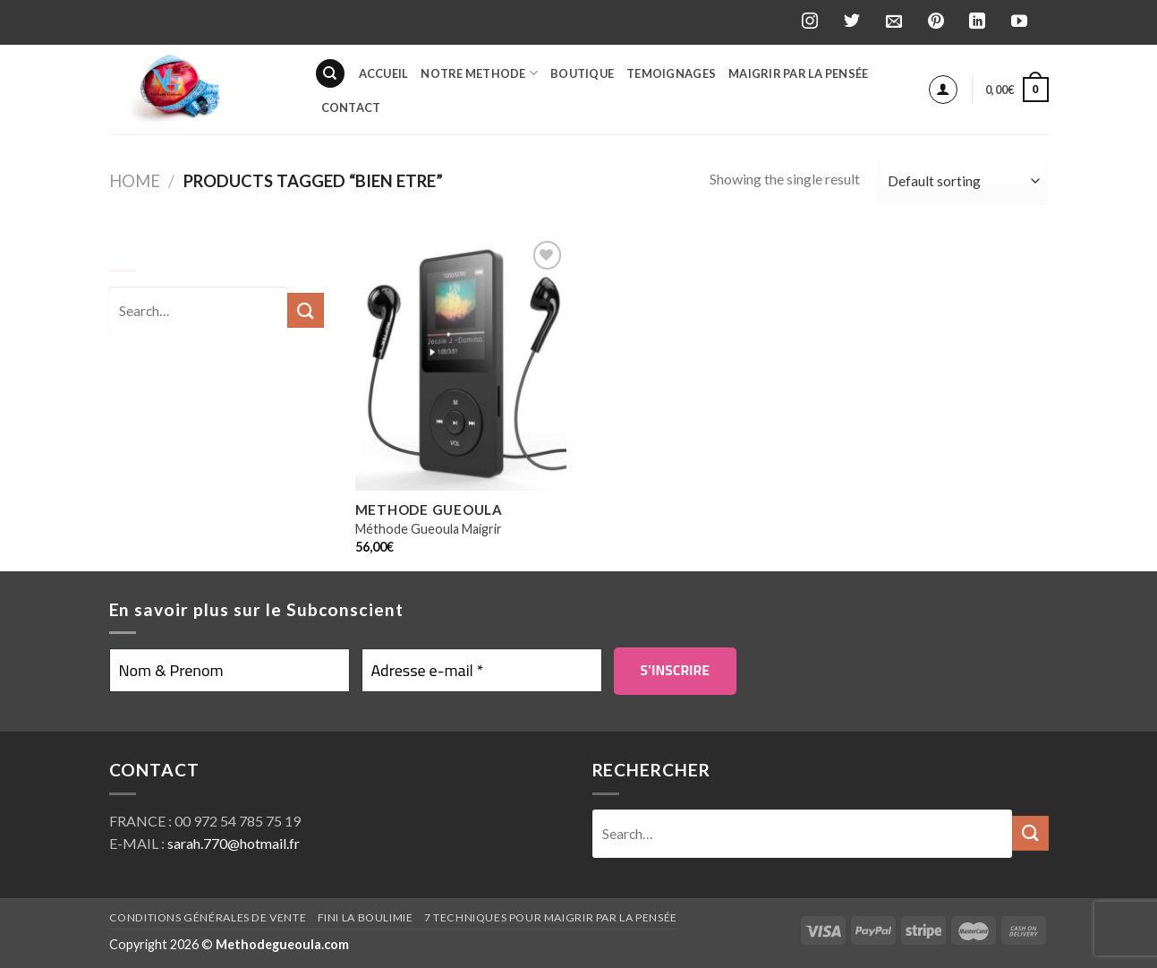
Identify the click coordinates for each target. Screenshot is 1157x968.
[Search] (330, 74)
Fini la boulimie (365, 917)
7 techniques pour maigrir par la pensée (550, 917)
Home (134, 181)
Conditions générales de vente (208, 917)
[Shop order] (962, 181)
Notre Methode (479, 72)
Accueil (384, 73)
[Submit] (1030, 833)
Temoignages (671, 73)
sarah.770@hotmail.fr (233, 843)
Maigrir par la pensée (798, 73)
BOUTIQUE (582, 73)
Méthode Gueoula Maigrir (428, 528)
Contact (351, 107)
